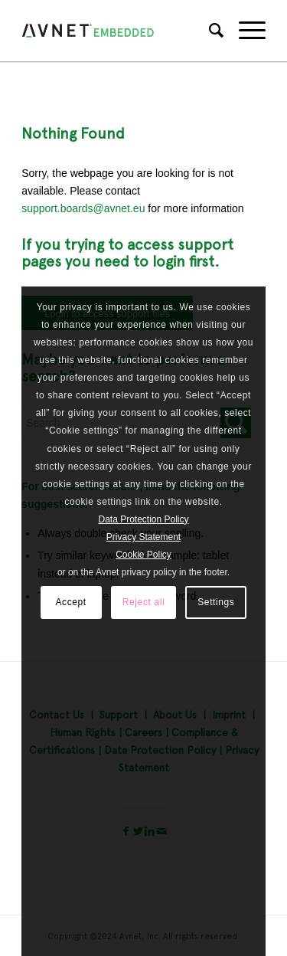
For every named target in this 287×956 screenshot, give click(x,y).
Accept (70, 602)
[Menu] (244, 30)
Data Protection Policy (143, 519)
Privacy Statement (143, 537)
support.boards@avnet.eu (83, 208)
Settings (215, 602)
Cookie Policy (143, 554)
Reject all (143, 602)
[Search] (208, 30)
